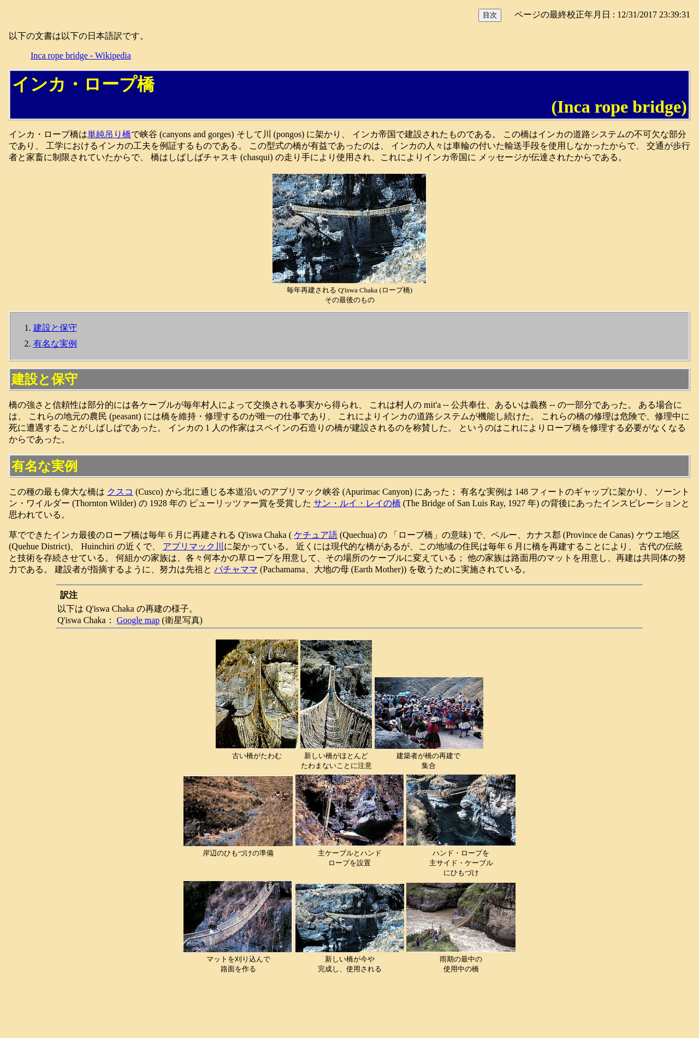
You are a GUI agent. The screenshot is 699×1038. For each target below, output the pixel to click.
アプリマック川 (193, 546)
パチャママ (236, 569)
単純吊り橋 (109, 134)
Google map (138, 620)
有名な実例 (55, 343)
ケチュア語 (315, 534)
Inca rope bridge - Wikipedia (81, 55)
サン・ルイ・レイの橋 (357, 503)
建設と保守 (55, 327)
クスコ (120, 491)
